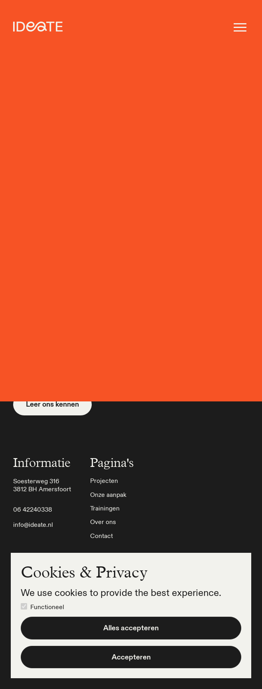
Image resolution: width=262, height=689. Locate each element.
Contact (101, 535)
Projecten (104, 480)
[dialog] (131, 615)
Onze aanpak (108, 494)
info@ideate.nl (33, 524)
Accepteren (131, 656)
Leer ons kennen (52, 404)
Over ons (103, 521)
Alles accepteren (131, 627)
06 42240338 (32, 509)
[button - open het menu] (240, 27)
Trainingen (105, 508)
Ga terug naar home (131, 140)
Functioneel (47, 606)
